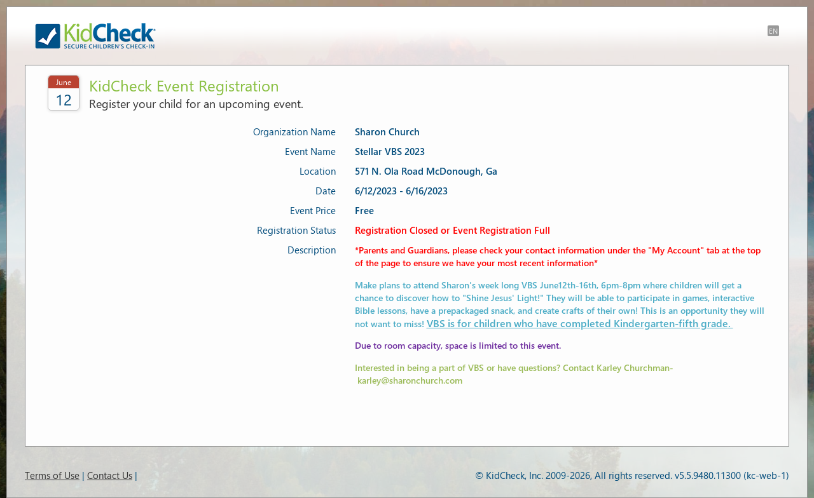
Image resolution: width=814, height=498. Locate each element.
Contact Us (109, 475)
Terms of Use (52, 475)
